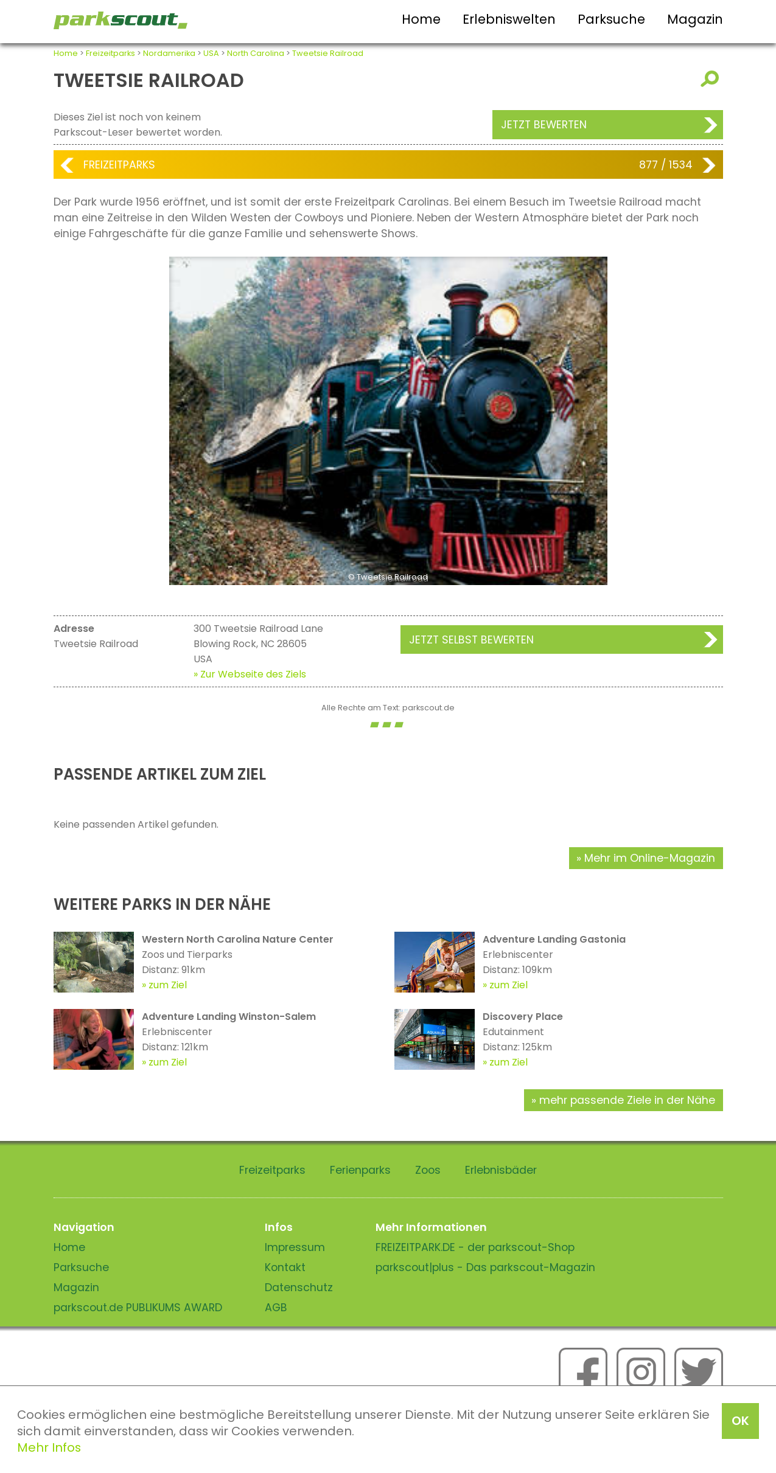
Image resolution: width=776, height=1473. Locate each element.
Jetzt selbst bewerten (471, 640)
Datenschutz (299, 1287)
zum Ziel (168, 985)
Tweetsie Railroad (327, 53)
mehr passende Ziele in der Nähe (627, 1100)
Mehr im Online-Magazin (649, 858)
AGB (276, 1307)
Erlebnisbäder (501, 1170)
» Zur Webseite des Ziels (250, 674)
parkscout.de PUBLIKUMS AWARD (138, 1307)
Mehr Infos (49, 1447)
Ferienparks (360, 1170)
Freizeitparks (110, 53)
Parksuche (611, 19)
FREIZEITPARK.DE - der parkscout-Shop (475, 1247)
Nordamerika (169, 53)
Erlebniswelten (509, 19)
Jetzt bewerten (544, 124)
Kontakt (285, 1267)
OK (740, 1420)
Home (421, 19)
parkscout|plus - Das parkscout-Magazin (485, 1267)
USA (211, 53)
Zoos (428, 1170)
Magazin (695, 19)
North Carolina (255, 53)
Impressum (295, 1247)
